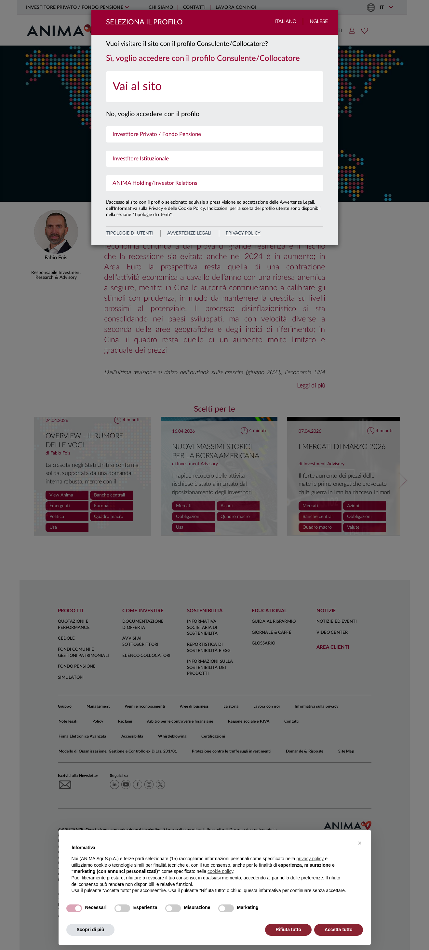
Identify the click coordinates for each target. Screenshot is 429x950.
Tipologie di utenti (129, 233)
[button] (360, 843)
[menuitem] (214, 86)
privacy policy (243, 233)
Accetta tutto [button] (339, 929)
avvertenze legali (189, 233)
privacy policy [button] (310, 858)
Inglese (318, 21)
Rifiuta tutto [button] (288, 929)
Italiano (285, 21)
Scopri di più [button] (90, 929)
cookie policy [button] (220, 871)
